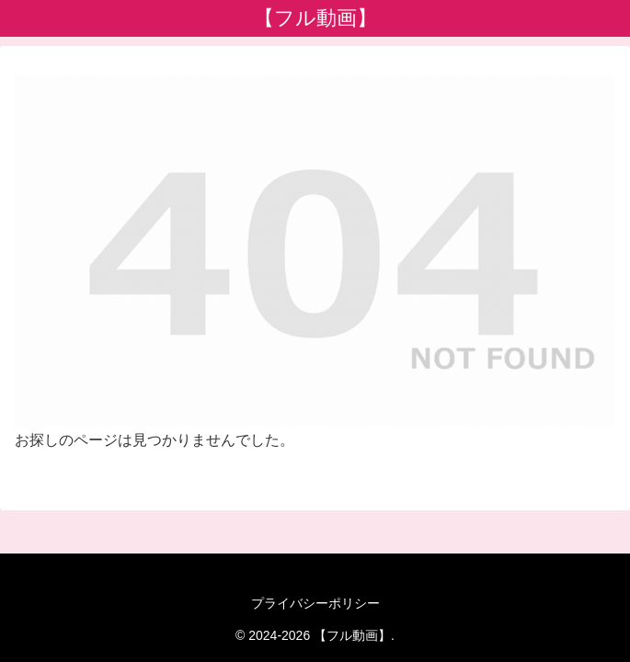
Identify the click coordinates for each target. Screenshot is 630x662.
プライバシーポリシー (315, 603)
